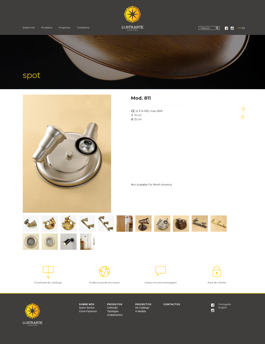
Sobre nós (29, 27)
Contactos (83, 27)
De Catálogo (142, 307)
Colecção (112, 307)
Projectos (64, 27)
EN (243, 28)
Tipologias (113, 311)
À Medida (140, 311)
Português (225, 304)
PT (239, 28)
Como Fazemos (88, 311)
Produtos (46, 27)
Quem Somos (86, 307)
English (223, 307)
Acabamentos (115, 314)
